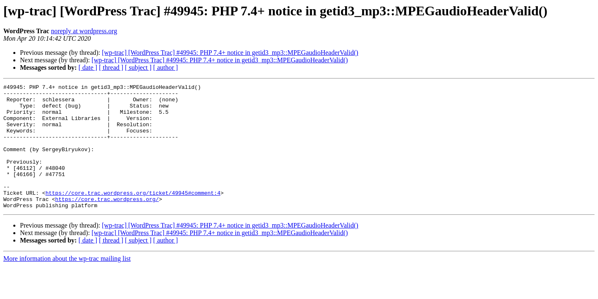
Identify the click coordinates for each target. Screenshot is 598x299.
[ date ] (87, 67)
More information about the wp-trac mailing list (67, 283)
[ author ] (165, 67)
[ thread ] (111, 67)
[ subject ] (138, 67)
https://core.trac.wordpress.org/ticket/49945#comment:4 (132, 215)
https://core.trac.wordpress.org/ (107, 222)
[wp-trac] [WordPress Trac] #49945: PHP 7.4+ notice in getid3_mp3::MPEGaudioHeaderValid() (230, 52)
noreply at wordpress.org (84, 30)
